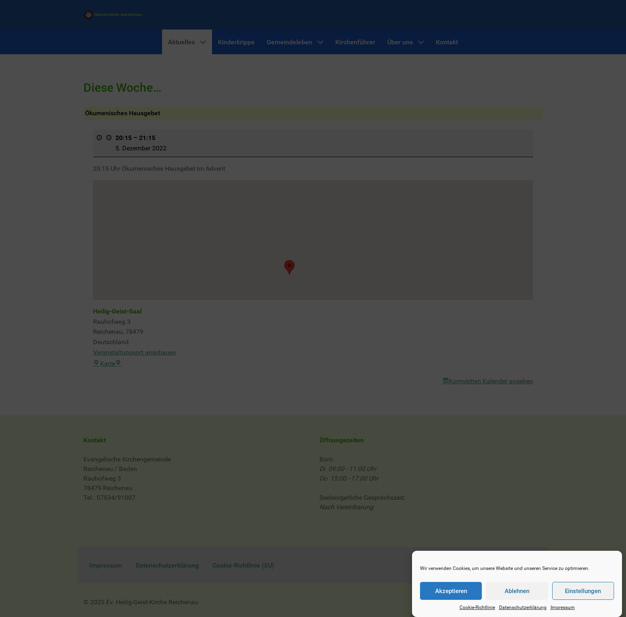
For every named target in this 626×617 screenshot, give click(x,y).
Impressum (563, 608)
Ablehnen (517, 591)
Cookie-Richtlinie (477, 608)
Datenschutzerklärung (523, 608)
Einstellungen (583, 591)
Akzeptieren (451, 591)
